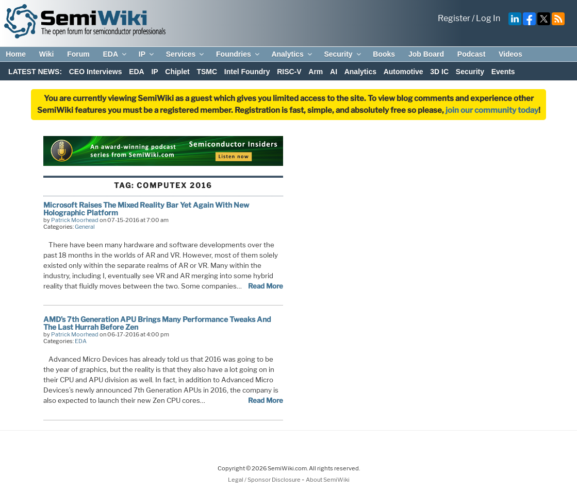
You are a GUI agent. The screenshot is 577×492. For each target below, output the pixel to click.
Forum (78, 54)
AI (333, 71)
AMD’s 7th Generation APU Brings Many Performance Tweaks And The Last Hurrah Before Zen (157, 323)
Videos (510, 54)
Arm (315, 71)
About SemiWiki (328, 479)
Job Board (426, 54)
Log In (488, 18)
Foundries (238, 54)
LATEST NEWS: (35, 71)
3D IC (439, 71)
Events (503, 71)
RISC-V (289, 71)
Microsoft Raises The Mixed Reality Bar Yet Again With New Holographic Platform (146, 208)
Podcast (471, 54)
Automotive (403, 71)
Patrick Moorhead (74, 220)
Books (384, 54)
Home (16, 54)
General (85, 226)
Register (454, 18)
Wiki (46, 54)
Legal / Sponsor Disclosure (265, 479)
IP (147, 54)
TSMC (206, 71)
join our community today (492, 110)
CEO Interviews (95, 71)
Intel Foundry (247, 71)
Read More (265, 286)
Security (343, 54)
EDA (115, 54)
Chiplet (177, 71)
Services (186, 54)
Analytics (292, 54)
